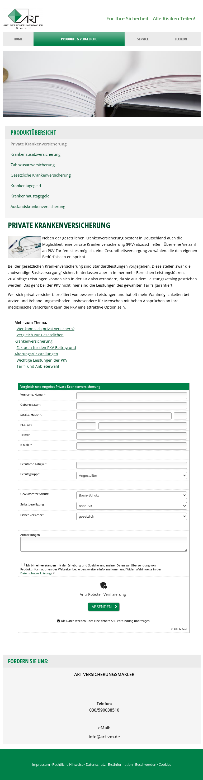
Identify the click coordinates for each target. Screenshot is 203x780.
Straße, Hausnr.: (31, 415)
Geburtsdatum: (30, 404)
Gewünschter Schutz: (34, 494)
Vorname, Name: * (33, 394)
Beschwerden (145, 764)
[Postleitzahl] (86, 425)
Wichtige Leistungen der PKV (42, 360)
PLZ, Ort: (26, 425)
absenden (102, 606)
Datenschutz (96, 764)
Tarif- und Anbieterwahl (38, 366)
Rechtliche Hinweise (67, 764)
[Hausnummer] (180, 415)
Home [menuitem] (18, 38)
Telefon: (25, 435)
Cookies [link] (165, 764)
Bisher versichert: (32, 515)
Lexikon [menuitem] (181, 38)
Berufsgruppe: (30, 474)
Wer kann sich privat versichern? (45, 328)
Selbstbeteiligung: (32, 504)
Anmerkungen (30, 535)
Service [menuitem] (143, 38)
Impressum (41, 764)
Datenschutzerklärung (35, 573)
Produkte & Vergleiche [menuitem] (79, 38)
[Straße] (124, 415)
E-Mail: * (26, 445)
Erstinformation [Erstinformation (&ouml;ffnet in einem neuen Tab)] (120, 764)
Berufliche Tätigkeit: (33, 464)
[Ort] (142, 425)
